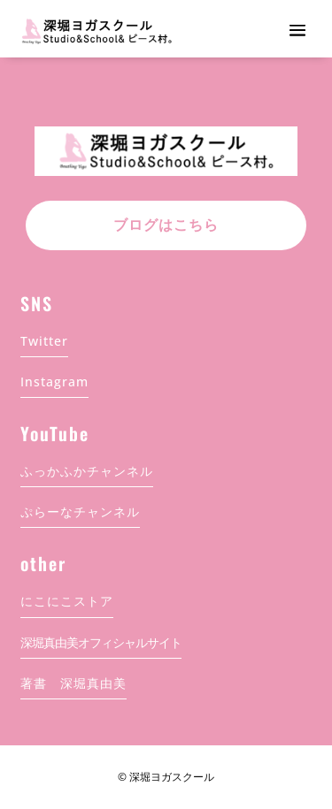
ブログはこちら (166, 225)
